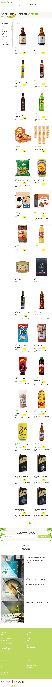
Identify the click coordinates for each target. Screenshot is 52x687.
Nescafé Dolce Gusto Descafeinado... (20, 214)
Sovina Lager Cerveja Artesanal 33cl (41, 49)
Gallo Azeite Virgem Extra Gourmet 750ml (40, 313)
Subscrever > (44, 535)
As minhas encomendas (31, 661)
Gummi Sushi (17, 146)
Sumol (35, 113)
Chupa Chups (37, 179)
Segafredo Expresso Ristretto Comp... (21, 476)
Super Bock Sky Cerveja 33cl (40, 444)
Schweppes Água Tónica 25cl (22, 444)
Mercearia (7, 26)
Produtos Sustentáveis (6, 43)
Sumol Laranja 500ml (39, 114)
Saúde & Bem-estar (30, 641)
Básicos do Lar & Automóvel (7, 36)
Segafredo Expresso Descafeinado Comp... (20, 509)
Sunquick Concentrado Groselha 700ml (39, 379)
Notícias (2, 666)
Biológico (28, 644)
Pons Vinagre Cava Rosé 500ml (41, 81)
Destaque (4, 40)
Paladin (16, 376)
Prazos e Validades (4, 668)
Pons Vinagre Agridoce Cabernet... (20, 115)
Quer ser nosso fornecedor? (6, 673)
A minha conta (29, 659)
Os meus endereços (30, 663)
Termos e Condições (5, 661)
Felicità (16, 409)
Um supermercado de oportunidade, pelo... (37, 602)
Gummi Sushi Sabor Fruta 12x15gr (21, 148)
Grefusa (16, 343)
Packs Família (4, 42)
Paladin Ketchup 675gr (20, 378)
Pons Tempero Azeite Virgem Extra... (21, 82)
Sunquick (36, 376)
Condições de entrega (5, 663)
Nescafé (17, 211)
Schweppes (17, 442)
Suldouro (17, 244)
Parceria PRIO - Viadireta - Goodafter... (36, 556)
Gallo (35, 277)
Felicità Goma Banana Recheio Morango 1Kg (22, 412)
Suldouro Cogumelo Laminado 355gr (22, 247)
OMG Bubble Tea (37, 146)
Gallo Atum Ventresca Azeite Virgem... (40, 280)
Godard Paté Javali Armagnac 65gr (22, 280)
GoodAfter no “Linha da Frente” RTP (35, 579)
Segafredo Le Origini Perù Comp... (40, 509)
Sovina (16, 47)
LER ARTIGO (28, 561)
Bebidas (7, 27)
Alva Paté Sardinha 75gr (39, 213)
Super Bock (36, 442)
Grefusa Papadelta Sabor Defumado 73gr (21, 346)
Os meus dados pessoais (31, 664)
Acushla (16, 310)
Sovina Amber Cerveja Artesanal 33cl (22, 49)
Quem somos (3, 659)
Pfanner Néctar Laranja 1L (40, 411)
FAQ (2, 664)
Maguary (36, 244)
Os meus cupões (30, 666)
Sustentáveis (29, 650)
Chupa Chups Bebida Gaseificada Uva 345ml (39, 181)
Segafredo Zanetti (19, 474)
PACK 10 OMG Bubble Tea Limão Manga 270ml (40, 148)
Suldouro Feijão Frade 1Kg (40, 345)
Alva (35, 211)
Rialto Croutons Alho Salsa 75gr (22, 180)
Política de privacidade (5, 671)
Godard (17, 277)
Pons (16, 80)
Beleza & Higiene (7, 29)
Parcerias (3, 670)
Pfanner (35, 409)
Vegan (7, 32)
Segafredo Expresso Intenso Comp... (40, 476)
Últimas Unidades (5, 45)
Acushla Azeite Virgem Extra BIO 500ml (22, 313)
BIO (7, 34)
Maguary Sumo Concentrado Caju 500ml (41, 247)
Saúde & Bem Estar (7, 31)
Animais (7, 39)
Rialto (16, 179)
